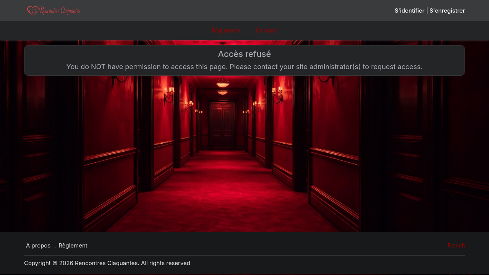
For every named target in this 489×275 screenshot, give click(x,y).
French (456, 245)
